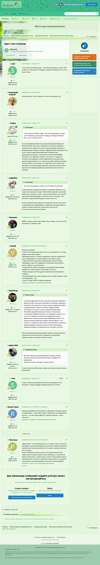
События (16, 18)
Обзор (14, 14)
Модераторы (56, 18)
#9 (67, 378)
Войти (50, 495)
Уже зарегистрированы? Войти (74, 4)
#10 (66, 407)
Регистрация (92, 4)
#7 (67, 290)
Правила (44, 18)
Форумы (5, 18)
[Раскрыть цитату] (24, 127)
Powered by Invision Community (50, 539)
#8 (67, 345)
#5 (67, 217)
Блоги (35, 18)
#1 (67, 63)
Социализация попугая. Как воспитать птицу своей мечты (83, 64)
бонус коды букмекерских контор (55, 547)
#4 (67, 178)
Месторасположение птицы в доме (32, 51)
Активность (25, 14)
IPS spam (43, 543)
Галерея (26, 18)
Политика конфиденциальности (44, 537)
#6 (67, 246)
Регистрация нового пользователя (21, 497)
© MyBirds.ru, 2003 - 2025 (12, 549)
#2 (67, 92)
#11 (66, 440)
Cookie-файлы (61, 537)
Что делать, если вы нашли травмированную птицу (82, 57)
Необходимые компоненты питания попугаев (82, 71)
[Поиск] (74, 13)
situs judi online (39, 547)
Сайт (6, 14)
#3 (67, 123)
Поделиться (10, 55)
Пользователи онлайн (70, 18)
